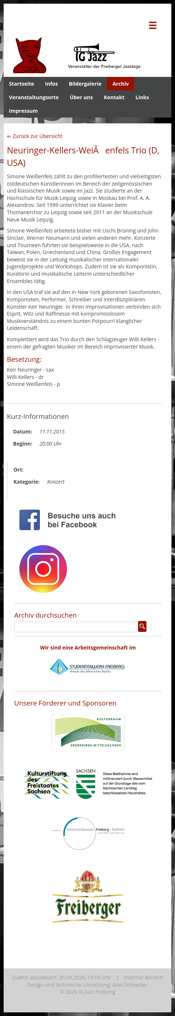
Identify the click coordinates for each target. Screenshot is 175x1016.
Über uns (81, 97)
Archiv (120, 83)
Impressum (23, 110)
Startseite (21, 83)
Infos (51, 83)
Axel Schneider (130, 984)
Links (142, 97)
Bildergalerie (85, 83)
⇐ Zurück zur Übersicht (35, 136)
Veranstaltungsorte (34, 97)
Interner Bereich (143, 977)
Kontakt (114, 97)
